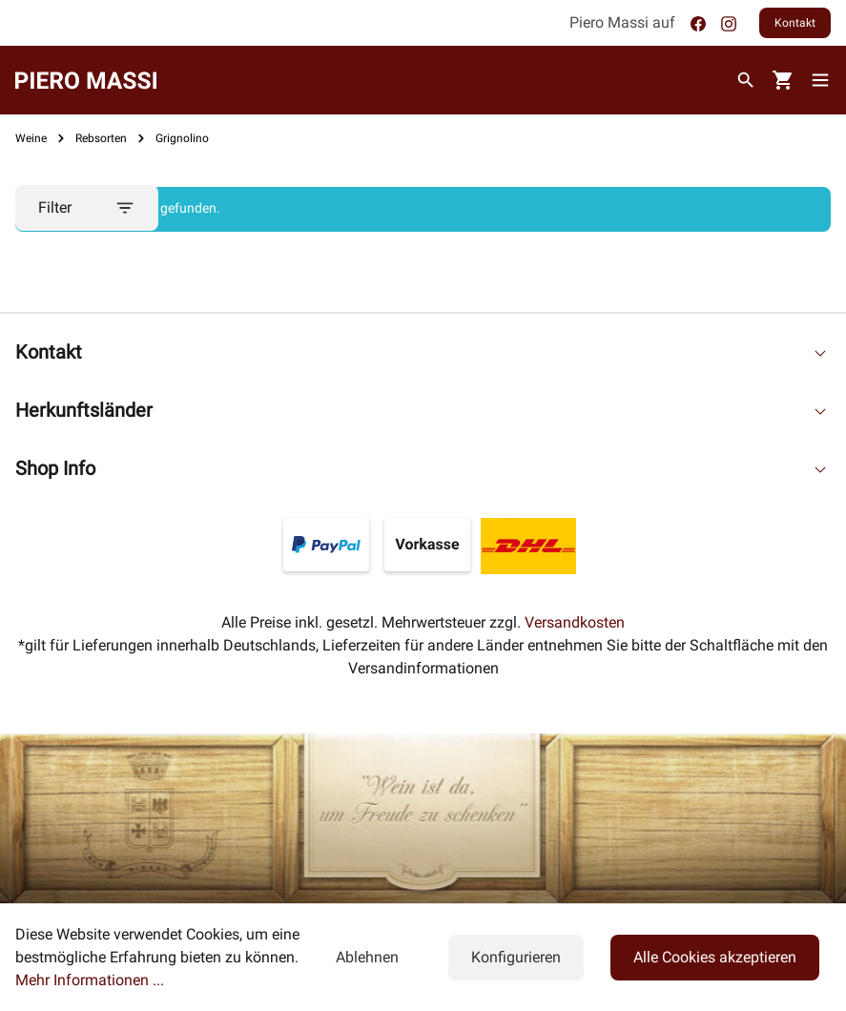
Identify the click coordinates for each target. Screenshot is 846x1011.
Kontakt (794, 23)
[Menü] (824, 80)
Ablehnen (367, 957)
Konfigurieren (516, 957)
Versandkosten (575, 622)
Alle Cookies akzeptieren (714, 957)
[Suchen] (746, 80)
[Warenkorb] (783, 80)
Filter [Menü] (86, 207)
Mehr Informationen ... (89, 980)
